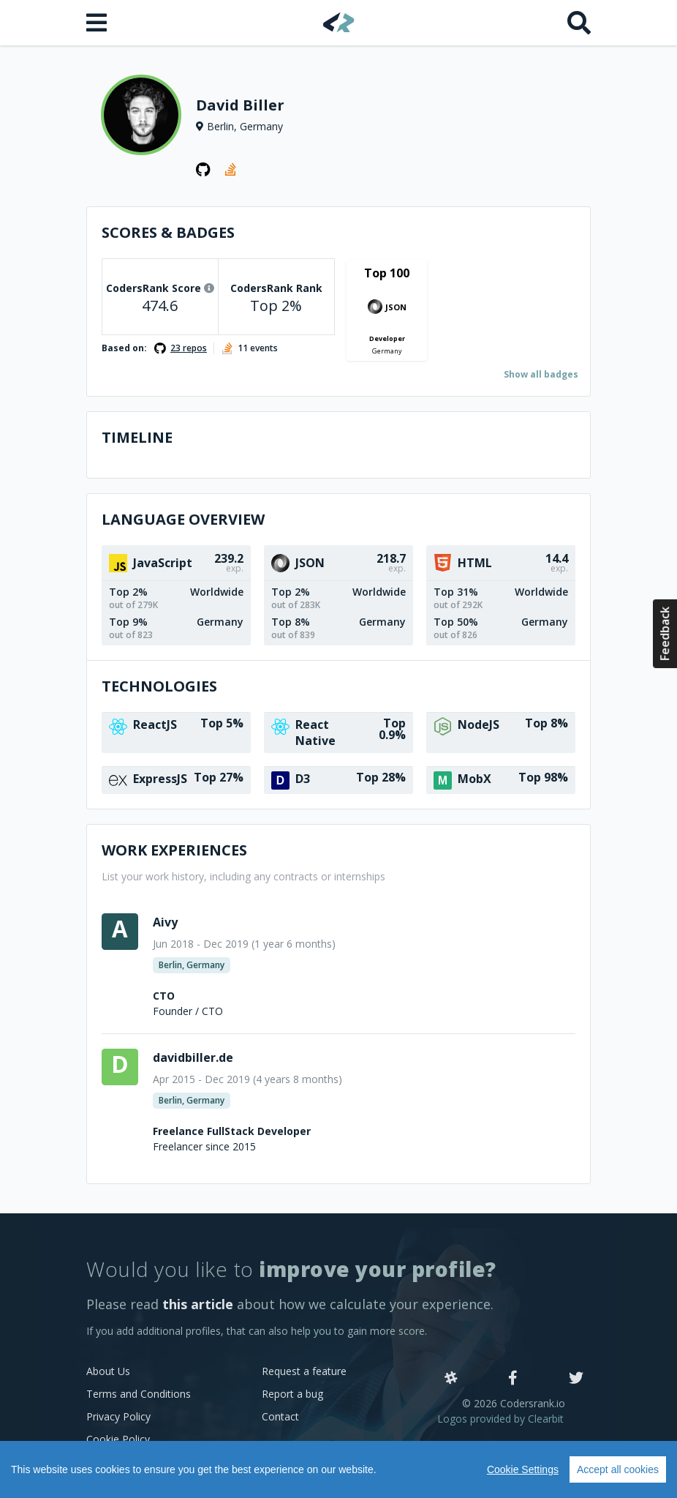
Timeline (137, 437)
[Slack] (451, 1378)
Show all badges (541, 374)
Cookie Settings (523, 1469)
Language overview (183, 519)
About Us (108, 1371)
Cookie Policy (118, 1439)
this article (197, 1304)
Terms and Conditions (138, 1394)
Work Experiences (174, 850)
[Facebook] (513, 1378)
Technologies (159, 686)
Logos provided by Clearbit (500, 1419)
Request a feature (304, 1371)
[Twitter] (576, 1378)
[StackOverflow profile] (232, 169)
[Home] (339, 22)
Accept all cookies (618, 1469)
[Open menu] (98, 22)
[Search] (579, 22)
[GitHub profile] (203, 169)
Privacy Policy (118, 1416)
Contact (280, 1416)
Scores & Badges (168, 232)
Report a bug (292, 1394)
